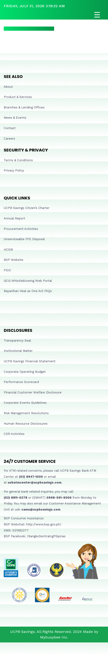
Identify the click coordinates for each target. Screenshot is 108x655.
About (8, 86)
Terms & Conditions (18, 160)
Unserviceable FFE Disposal (24, 239)
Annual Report (14, 218)
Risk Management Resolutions (26, 413)
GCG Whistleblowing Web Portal (28, 280)
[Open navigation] (54, 15)
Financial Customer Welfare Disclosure (33, 392)
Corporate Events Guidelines (25, 402)
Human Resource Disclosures (26, 423)
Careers (9, 138)
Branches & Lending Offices (24, 107)
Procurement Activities (21, 229)
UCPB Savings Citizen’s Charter (26, 208)
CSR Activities (14, 434)
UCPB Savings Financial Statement (30, 361)
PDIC (7, 270)
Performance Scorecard (21, 382)
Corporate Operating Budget (25, 371)
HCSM (8, 249)
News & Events (15, 117)
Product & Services (18, 97)
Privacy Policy (14, 170)
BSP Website (13, 260)
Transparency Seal (17, 340)
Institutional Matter (18, 351)
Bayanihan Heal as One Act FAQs (28, 291)
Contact (10, 128)
